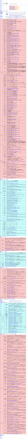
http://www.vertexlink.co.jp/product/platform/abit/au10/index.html (13, 349)
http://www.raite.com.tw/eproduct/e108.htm (11, 109)
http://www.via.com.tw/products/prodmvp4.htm (13, 332)
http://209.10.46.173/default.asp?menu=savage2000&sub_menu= (14, 305)
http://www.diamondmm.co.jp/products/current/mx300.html (12, 341)
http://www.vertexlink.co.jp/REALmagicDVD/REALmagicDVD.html (13, 282)
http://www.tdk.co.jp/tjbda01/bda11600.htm (10, 153)
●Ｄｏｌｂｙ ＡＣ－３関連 (12, 9)
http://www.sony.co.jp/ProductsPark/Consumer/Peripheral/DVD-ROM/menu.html (14, 160)
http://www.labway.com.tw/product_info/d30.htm (11, 291)
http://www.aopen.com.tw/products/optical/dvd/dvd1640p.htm (12, 92)
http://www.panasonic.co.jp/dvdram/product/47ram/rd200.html (12, 213)
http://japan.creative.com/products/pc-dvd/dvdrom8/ (11, 23)
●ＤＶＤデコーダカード (12, 8)
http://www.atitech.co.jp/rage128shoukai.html (12, 312)
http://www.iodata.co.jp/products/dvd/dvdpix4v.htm (11, 174)
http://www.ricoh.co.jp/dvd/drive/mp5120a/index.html (10, 250)
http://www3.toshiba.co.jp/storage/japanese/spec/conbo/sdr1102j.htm (13, 33)
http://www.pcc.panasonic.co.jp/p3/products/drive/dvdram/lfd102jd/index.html (14, 189)
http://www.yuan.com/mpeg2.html (10, 290)
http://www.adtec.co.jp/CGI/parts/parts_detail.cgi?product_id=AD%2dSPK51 (13, 383)
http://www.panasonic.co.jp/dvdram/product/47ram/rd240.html (12, 183)
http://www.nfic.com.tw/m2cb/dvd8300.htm (11, 287)
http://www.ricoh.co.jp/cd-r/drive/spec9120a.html (11, 122)
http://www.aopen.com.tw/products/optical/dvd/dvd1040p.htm (12, 94)
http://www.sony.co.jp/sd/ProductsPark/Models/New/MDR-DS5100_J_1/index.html (14, 433)
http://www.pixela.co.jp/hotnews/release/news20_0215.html (12, 202)
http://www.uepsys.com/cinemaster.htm (10, 279)
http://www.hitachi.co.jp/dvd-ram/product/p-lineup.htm (11, 195)
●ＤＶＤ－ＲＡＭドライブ (12, 6)
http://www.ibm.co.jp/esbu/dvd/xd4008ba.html (11, 163)
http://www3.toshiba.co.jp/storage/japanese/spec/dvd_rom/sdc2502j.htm (13, 130)
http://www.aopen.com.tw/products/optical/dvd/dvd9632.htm (12, 96)
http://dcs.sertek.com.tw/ (9, 275)
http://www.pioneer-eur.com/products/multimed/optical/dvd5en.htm (12, 88)
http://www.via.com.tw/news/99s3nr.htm (12, 331)
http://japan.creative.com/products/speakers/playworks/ (12, 371)
